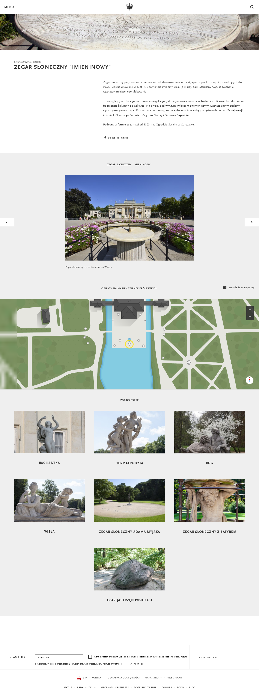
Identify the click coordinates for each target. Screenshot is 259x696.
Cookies (167, 687)
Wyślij (138, 664)
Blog (192, 687)
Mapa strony (153, 678)
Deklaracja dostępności (124, 678)
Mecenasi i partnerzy (115, 687)
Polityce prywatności (112, 664)
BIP (82, 678)
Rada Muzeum (86, 687)
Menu (9, 7)
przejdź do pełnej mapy (238, 288)
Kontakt (97, 678)
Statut (67, 687)
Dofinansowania (145, 687)
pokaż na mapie (115, 138)
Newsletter (17, 657)
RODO (180, 687)
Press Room (174, 678)
